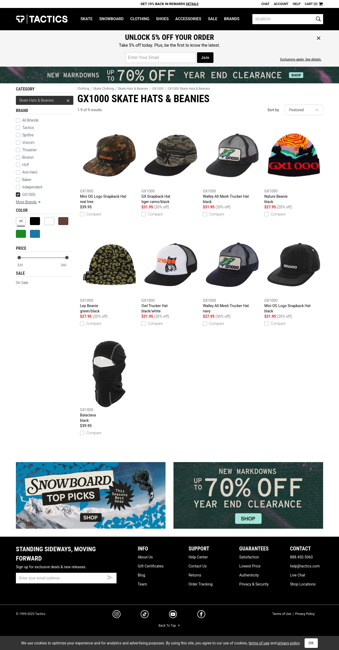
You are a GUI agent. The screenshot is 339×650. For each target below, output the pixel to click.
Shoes (162, 18)
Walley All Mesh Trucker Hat (232, 163)
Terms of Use (281, 614)
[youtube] (173, 615)
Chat (265, 4)
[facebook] (201, 615)
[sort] (304, 110)
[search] (287, 19)
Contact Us (198, 566)
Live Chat (297, 575)
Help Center (198, 557)
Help (296, 4)
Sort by (273, 110)
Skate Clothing (103, 89)
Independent (32, 187)
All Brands (30, 120)
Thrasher (29, 150)
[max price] (67, 265)
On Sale (22, 283)
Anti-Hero (30, 172)
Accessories (188, 18)
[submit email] (110, 577)
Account (281, 4)
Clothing (139, 18)
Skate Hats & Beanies (44, 100)
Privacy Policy (305, 614)
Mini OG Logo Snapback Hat (109, 163)
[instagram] (117, 615)
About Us (145, 557)
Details (192, 4)
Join (205, 57)
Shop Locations (303, 584)
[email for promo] (161, 57)
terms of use (259, 643)
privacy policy (288, 643)
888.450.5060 (301, 557)
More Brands (28, 202)
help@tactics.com (305, 566)
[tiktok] (145, 615)
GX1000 (25, 194)
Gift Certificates (150, 566)
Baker (27, 180)
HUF (25, 165)
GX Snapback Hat (170, 163)
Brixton (28, 157)
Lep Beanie (109, 272)
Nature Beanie (293, 163)
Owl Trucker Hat (170, 272)
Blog (141, 575)
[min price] (23, 265)
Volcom (28, 142)
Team (142, 584)
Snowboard (111, 18)
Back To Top (169, 625)
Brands (232, 18)
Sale (212, 18)
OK (311, 643)
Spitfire (28, 135)
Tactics (42, 19)
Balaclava (109, 382)
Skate (86, 18)
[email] (66, 578)
